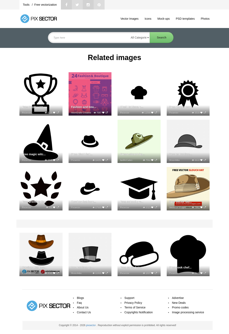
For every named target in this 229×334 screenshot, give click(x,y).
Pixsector (26, 112)
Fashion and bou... (83, 107)
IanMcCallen (126, 160)
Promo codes (180, 307)
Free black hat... (82, 154)
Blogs (80, 298)
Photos (205, 18)
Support (129, 298)
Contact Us (84, 312)
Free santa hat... (131, 267)
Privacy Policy (133, 302)
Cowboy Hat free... (34, 267)
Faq (79, 302)
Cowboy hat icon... (83, 201)
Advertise (178, 298)
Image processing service (188, 312)
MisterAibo (174, 160)
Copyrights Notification (138, 312)
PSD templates (185, 18)
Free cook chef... (180, 267)
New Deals (179, 302)
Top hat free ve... (82, 267)
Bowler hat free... (180, 154)
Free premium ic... (34, 201)
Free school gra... (132, 201)
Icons (148, 18)
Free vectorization (45, 4)
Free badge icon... (181, 107)
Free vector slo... (180, 201)
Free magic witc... (34, 154)
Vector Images (129, 18)
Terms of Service (134, 307)
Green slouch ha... (132, 154)
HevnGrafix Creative (81, 112)
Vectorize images (177, 207)
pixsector (91, 325)
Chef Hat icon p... (131, 107)
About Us (83, 307)
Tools (26, 4)
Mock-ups (163, 18)
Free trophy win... (34, 107)
